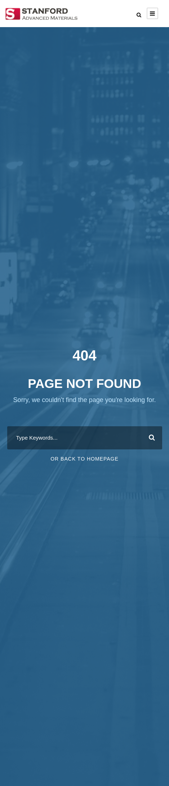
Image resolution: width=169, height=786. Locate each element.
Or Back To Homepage (84, 459)
